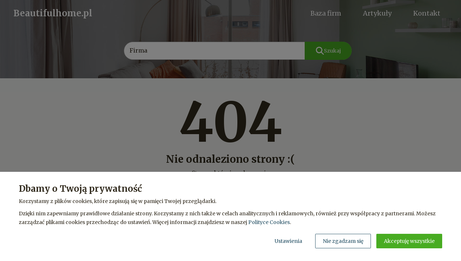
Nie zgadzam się (343, 241)
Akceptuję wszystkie (409, 241)
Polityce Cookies (269, 222)
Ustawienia (288, 241)
